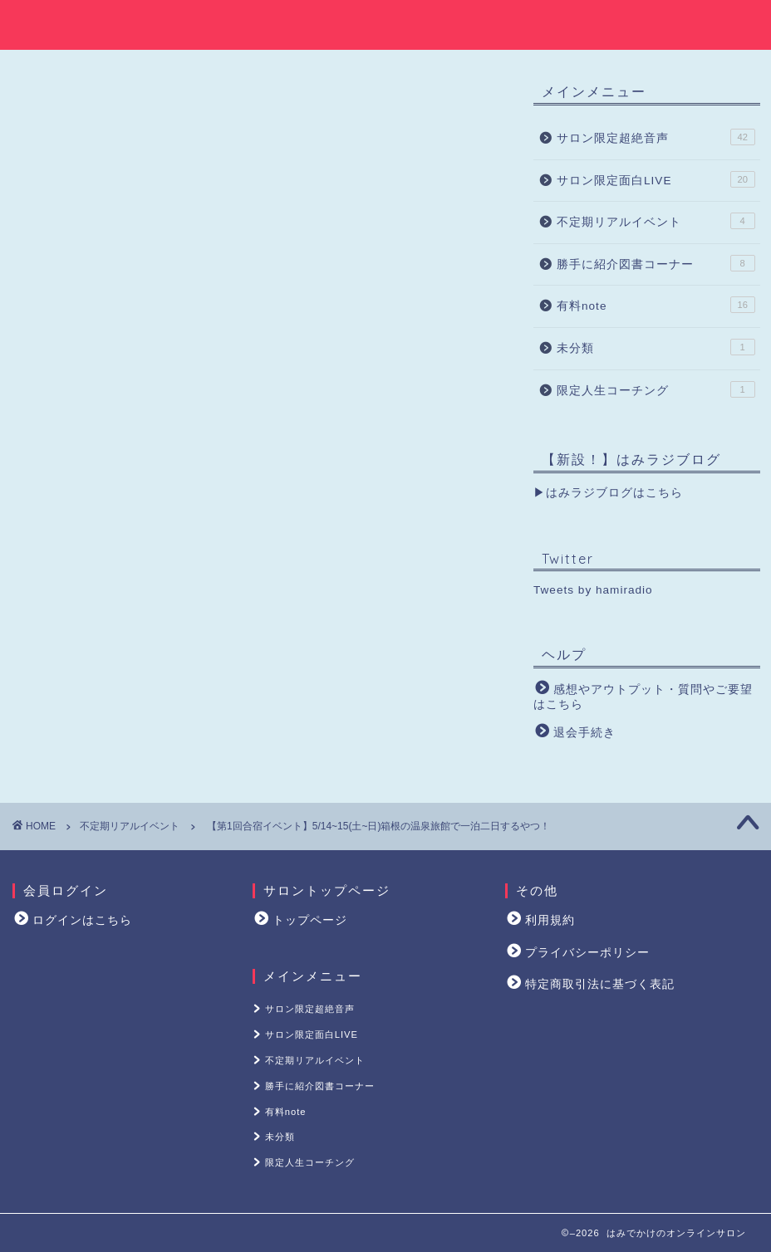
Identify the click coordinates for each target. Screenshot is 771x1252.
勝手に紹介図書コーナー (656, 265)
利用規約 (550, 920)
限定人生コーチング (656, 391)
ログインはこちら (82, 920)
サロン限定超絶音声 (656, 139)
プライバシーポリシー (587, 952)
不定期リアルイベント (79, 100)
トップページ (310, 920)
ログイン (237, 543)
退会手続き (584, 734)
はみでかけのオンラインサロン (385, 22)
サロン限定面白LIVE (656, 181)
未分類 (656, 349)
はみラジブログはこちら (614, 495)
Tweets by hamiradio (593, 592)
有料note (656, 307)
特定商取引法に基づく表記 (600, 984)
